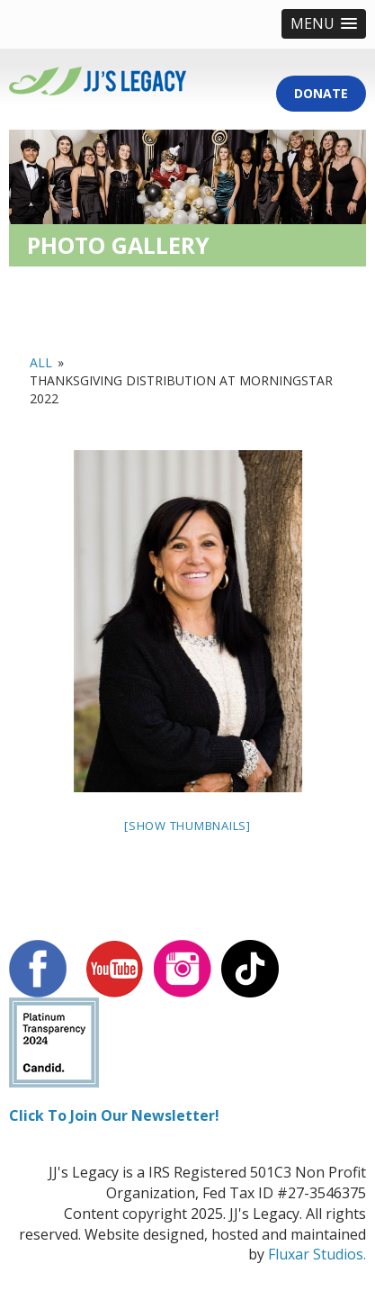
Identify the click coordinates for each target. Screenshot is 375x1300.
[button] (323, 24)
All (41, 362)
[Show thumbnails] (187, 825)
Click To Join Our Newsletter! (114, 1115)
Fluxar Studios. (317, 1254)
